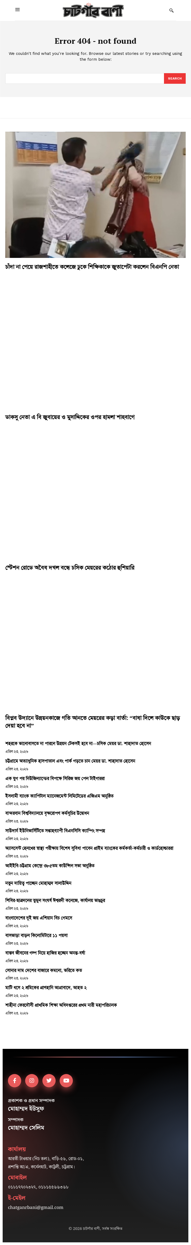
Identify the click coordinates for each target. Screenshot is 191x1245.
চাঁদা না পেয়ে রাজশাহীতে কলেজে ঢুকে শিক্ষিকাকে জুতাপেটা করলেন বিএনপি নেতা (92, 267)
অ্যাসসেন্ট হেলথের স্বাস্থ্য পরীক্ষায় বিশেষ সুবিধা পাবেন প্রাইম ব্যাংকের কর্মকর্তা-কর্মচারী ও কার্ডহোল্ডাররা (89, 848)
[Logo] (93, 10)
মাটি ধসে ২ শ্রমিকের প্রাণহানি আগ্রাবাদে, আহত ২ (46, 988)
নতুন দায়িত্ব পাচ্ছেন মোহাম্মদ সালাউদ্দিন (38, 883)
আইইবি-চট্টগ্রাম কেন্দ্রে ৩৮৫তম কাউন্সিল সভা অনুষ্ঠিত (49, 866)
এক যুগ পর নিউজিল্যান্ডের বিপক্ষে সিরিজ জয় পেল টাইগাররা (55, 778)
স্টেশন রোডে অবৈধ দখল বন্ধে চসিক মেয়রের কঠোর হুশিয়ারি (69, 567)
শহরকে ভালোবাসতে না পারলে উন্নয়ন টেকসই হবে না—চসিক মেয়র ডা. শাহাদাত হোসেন (78, 743)
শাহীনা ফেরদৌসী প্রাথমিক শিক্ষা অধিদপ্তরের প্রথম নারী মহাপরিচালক (61, 1005)
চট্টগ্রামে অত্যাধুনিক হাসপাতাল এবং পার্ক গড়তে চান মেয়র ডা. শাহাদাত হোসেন (70, 761)
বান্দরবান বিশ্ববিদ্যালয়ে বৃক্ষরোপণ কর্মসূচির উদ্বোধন (47, 813)
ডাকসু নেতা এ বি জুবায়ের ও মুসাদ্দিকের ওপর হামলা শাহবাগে (70, 417)
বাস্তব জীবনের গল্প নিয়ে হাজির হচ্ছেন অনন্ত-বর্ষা (45, 953)
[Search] (175, 78)
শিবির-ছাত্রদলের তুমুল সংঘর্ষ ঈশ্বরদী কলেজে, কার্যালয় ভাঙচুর (55, 900)
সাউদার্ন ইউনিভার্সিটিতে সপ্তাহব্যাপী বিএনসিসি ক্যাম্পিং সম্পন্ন (55, 831)
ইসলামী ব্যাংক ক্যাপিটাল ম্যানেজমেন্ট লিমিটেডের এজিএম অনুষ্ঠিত (59, 796)
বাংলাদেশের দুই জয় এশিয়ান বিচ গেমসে (38, 918)
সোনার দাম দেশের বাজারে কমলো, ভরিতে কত (43, 970)
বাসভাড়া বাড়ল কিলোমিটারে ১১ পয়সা (36, 935)
